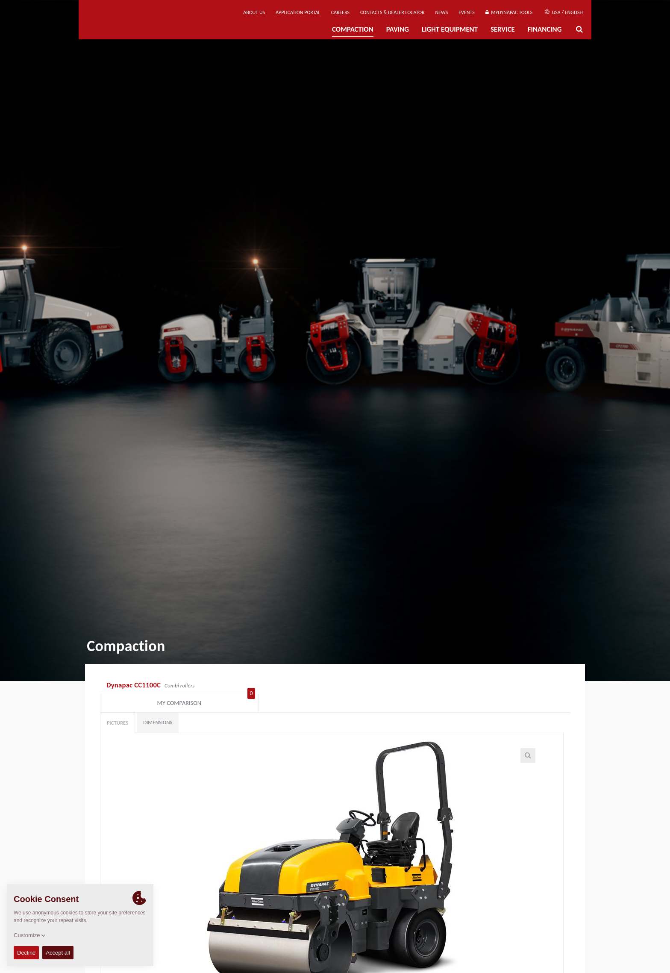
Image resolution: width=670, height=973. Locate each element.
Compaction (352, 29)
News (441, 12)
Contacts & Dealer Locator (392, 12)
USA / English (564, 12)
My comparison (528, 686)
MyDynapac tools (508, 12)
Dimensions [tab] (157, 707)
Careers (340, 12)
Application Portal (298, 12)
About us (254, 12)
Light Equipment (450, 29)
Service (503, 29)
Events (466, 12)
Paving (397, 29)
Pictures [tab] (117, 708)
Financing (545, 29)
